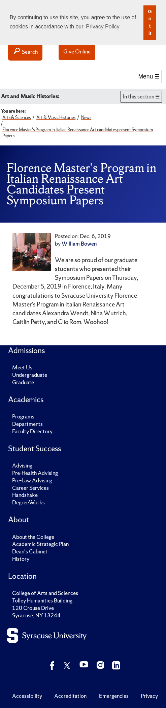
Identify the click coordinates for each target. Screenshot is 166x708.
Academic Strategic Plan (40, 544)
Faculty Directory (32, 431)
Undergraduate (29, 375)
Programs (23, 416)
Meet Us (22, 367)
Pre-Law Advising (32, 480)
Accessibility (27, 696)
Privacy (149, 696)
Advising (22, 465)
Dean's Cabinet (29, 551)
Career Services (30, 488)
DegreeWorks (28, 502)
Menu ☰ (149, 76)
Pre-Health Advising (35, 473)
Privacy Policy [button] (103, 26)
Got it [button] (150, 22)
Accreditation (70, 696)
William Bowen (79, 243)
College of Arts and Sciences (45, 593)
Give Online (77, 51)
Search (25, 51)
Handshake (25, 495)
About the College (33, 537)
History (20, 559)
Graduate (23, 382)
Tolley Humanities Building (42, 600)
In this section (138, 96)
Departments (27, 424)
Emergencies (114, 696)
